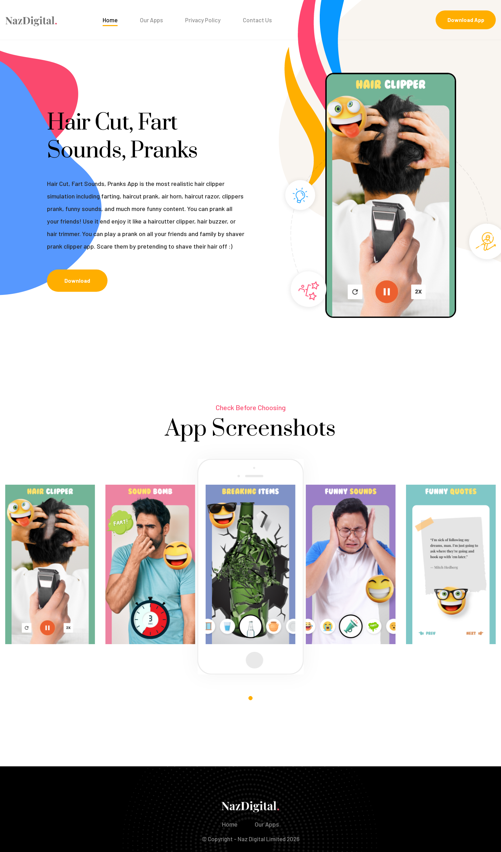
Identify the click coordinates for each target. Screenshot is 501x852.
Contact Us (257, 19)
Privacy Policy (203, 19)
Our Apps (151, 19)
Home (110, 19)
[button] (250, 698)
